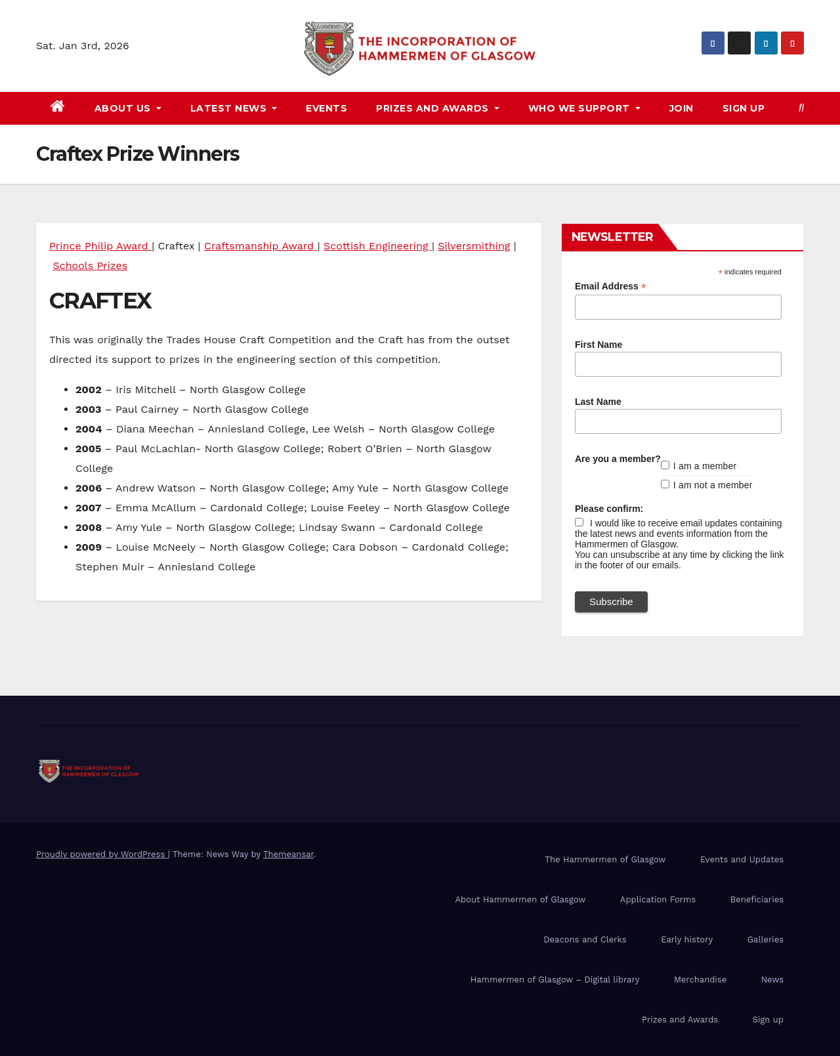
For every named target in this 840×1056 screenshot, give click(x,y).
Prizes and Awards (680, 1019)
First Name (598, 344)
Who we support (584, 108)
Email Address (610, 286)
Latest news (234, 108)
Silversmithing (474, 246)
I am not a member (713, 485)
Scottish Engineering (378, 246)
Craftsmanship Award (261, 246)
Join (681, 108)
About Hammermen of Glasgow (520, 899)
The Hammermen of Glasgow (605, 859)
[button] (801, 108)
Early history (687, 939)
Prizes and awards (437, 108)
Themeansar (288, 854)
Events (326, 108)
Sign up (744, 108)
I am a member (705, 466)
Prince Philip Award (100, 246)
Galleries (765, 939)
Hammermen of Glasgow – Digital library (555, 979)
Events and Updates (742, 859)
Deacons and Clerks (584, 939)
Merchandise (700, 979)
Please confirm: (609, 508)
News (772, 979)
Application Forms (658, 899)
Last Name (598, 401)
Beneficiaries (757, 899)
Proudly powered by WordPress (102, 854)
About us (127, 108)
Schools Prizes (89, 265)
